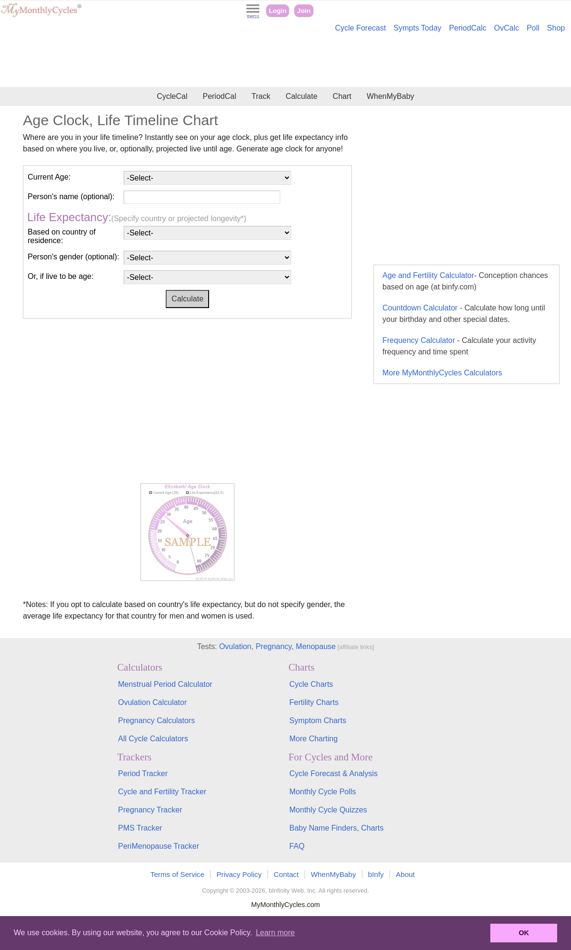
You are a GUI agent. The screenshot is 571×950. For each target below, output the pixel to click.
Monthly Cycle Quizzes (328, 810)
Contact (286, 874)
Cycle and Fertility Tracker (162, 792)
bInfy (376, 874)
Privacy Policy (239, 874)
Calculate (301, 96)
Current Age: (49, 177)
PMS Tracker (140, 828)
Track (261, 96)
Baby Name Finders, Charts (336, 828)
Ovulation (235, 646)
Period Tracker (143, 773)
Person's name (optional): (71, 196)
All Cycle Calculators (153, 739)
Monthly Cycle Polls (322, 792)
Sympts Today (417, 28)
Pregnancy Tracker (150, 810)
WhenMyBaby (390, 96)
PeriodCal (219, 96)
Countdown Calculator (463, 313)
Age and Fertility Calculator (465, 281)
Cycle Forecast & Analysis (333, 773)
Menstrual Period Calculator (165, 684)
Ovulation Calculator (152, 702)
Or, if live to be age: (61, 276)
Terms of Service (177, 874)
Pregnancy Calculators (156, 720)
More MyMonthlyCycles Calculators (442, 373)
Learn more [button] (275, 933)
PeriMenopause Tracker (158, 846)
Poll (533, 28)
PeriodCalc (467, 28)
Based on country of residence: (61, 236)
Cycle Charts (311, 684)
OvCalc (506, 28)
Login (277, 10)
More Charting (313, 739)
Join (303, 10)
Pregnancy (273, 646)
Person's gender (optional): (73, 257)
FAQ (297, 846)
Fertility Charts (313, 702)
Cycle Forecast (360, 28)
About (405, 874)
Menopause (316, 646)
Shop (556, 28)
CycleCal (172, 96)
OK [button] (523, 933)
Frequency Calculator (459, 346)
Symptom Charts (317, 720)
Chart (342, 96)
